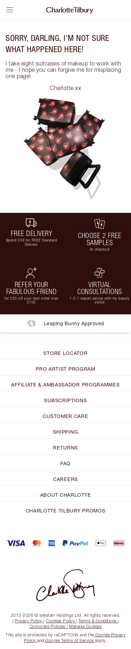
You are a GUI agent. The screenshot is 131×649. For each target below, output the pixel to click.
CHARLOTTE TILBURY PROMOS (65, 511)
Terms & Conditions (98, 620)
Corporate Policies (48, 626)
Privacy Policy (29, 620)
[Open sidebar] (10, 10)
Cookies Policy (61, 620)
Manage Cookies (85, 626)
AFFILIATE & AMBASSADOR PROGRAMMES (65, 385)
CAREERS (65, 479)
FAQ (65, 463)
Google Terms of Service (69, 640)
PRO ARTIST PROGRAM (65, 369)
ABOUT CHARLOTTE (65, 495)
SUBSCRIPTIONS (65, 400)
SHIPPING (65, 432)
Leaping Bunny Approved (65, 323)
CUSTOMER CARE (65, 416)
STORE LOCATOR (65, 353)
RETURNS (65, 448)
